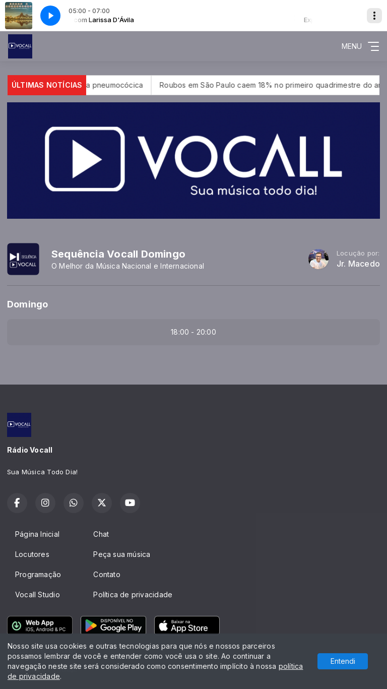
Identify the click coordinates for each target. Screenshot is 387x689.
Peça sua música (121, 554)
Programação (38, 574)
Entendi (343, 661)
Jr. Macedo (358, 264)
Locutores (32, 554)
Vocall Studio (37, 594)
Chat (101, 534)
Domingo (27, 304)
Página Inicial (37, 534)
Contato (106, 574)
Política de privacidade (132, 594)
